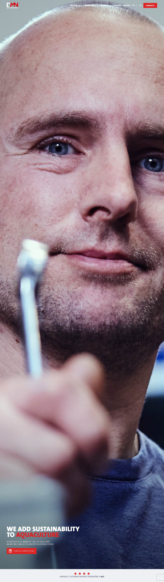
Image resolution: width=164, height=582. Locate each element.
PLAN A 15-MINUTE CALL (24, 551)
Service (117, 5)
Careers (127, 5)
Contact (150, 5)
